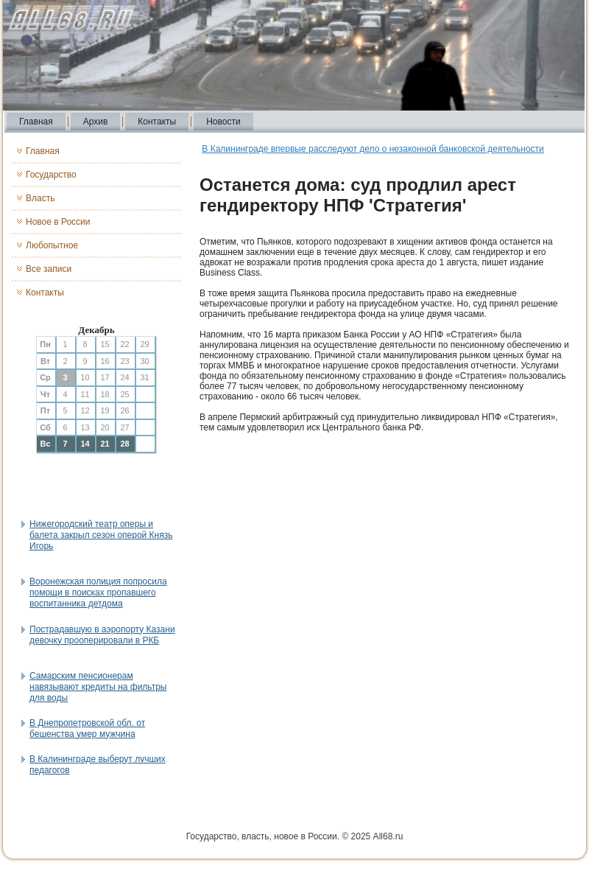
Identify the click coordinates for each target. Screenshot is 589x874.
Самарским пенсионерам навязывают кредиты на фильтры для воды (97, 687)
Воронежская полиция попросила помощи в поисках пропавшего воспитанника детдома (98, 592)
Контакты (157, 121)
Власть (40, 198)
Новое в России (58, 222)
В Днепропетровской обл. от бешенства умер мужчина (87, 728)
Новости (223, 121)
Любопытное (52, 245)
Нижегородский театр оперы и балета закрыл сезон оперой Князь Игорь (101, 535)
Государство (51, 174)
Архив (95, 121)
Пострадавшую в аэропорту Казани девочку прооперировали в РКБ (102, 635)
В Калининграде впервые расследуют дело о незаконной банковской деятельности (372, 149)
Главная (36, 121)
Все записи (48, 269)
